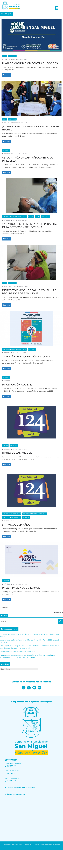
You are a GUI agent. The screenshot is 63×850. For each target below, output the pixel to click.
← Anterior (4, 608)
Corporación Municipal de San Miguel (14, 216)
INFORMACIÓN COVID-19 (17, 384)
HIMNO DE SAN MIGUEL (17, 452)
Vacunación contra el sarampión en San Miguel (17, 651)
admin (15, 381)
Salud (4, 56)
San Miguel (12, 56)
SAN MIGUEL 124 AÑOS (16, 524)
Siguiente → (58, 612)
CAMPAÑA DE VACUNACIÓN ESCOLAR (26, 356)
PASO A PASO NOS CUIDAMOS (21, 587)
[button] (56, 8)
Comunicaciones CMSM (19, 59)
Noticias (30, 216)
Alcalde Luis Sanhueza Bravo (12, 513)
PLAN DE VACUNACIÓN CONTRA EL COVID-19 (30, 63)
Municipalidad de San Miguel (11, 517)
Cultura (5, 445)
